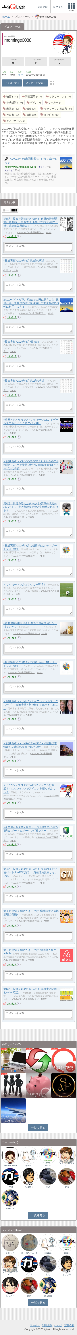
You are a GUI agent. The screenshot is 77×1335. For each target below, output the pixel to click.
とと (48, 1187)
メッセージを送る (35, 82)
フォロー (13, 62)
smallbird (10, 1208)
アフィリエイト (63, 1096)
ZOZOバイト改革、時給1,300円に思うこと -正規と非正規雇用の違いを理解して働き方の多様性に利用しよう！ (31, 303)
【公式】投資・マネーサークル (38, 1095)
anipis (48, 1165)
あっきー (10, 1296)
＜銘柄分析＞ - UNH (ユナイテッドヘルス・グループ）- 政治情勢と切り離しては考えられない (30, 705)
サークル (35, 1325)
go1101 (29, 1165)
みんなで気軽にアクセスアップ (13, 1095)
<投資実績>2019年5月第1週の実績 (23, 380)
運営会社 (69, 1325)
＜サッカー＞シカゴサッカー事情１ (24, 584)
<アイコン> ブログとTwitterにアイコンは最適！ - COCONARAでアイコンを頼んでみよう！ (29, 788)
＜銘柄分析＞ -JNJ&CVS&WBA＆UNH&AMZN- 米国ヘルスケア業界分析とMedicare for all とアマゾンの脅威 (31, 465)
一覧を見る (38, 1127)
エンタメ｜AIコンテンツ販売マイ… (66, 1163)
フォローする (12, 82)
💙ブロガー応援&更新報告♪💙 (13, 1070)
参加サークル (60, 62)
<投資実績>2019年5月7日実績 (21, 341)
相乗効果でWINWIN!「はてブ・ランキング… (64, 1069)
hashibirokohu (10, 1165)
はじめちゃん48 (29, 1253)
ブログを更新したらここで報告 (38, 1070)
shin (67, 1187)
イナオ (10, 1187)
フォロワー (36, 62)
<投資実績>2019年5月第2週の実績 (23, 260)
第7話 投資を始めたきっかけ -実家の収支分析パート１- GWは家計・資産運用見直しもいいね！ (30, 872)
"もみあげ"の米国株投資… (31, 232)
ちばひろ (29, 1187)
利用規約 (47, 1325)
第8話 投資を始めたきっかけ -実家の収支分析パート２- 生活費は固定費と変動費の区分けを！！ (30, 507)
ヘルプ (58, 1325)
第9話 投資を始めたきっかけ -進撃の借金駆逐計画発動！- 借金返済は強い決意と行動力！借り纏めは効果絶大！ (30, 222)
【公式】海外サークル (13, 1121)
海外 (20, 74)
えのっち (10, 1253)
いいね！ (12, 236)
